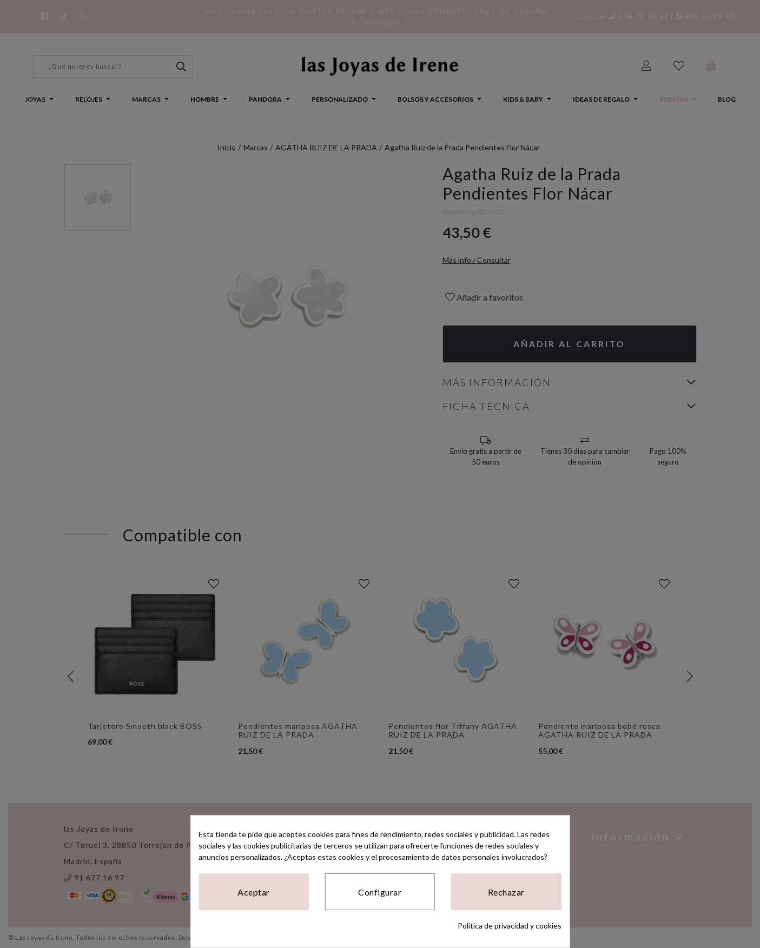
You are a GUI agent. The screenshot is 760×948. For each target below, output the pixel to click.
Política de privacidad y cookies (509, 925)
